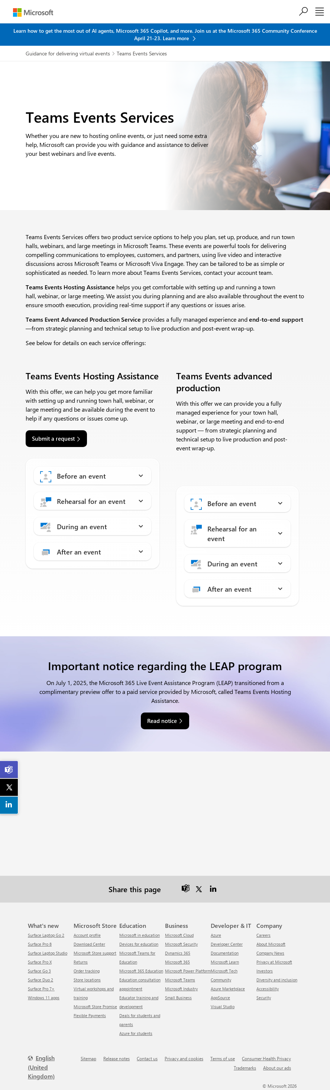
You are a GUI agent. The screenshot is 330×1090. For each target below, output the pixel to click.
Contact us (147, 1058)
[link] (9, 770)
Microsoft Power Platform (188, 971)
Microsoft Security (181, 944)
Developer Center (227, 944)
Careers (263, 935)
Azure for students (135, 1033)
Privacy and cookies (184, 1058)
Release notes (116, 1058)
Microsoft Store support (95, 953)
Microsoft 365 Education (141, 971)
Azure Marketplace (228, 988)
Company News (270, 953)
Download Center (89, 944)
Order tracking (87, 971)
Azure (216, 935)
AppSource (220, 997)
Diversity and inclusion (276, 980)
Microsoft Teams (180, 980)
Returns (81, 962)
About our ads (277, 1068)
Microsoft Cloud (179, 935)
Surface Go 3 (39, 971)
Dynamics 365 (177, 953)
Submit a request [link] (53, 438)
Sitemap (88, 1058)
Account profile (87, 935)
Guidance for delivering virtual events (68, 53)
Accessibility (267, 988)
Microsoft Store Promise (95, 1006)
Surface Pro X (40, 962)
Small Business (178, 997)
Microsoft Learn (225, 962)
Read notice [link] (162, 720)
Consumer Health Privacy (266, 1058)
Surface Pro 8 (40, 944)
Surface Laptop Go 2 (46, 935)
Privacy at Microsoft (274, 962)
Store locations (87, 980)
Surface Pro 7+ (41, 988)
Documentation (225, 953)
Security (263, 997)
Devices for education (138, 944)
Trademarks (245, 1068)
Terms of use (222, 1058)
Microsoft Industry (181, 988)
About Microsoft (270, 944)
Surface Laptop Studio (47, 953)
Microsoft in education (139, 935)
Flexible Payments (90, 1015)
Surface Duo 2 (40, 980)
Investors (264, 971)
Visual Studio (222, 1006)
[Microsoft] (33, 12)
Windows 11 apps (43, 997)
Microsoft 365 (177, 962)
